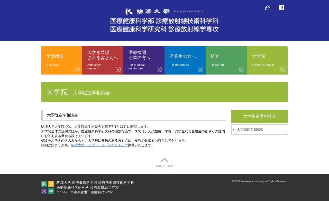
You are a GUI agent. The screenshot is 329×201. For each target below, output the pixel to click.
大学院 (270, 60)
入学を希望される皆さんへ (105, 60)
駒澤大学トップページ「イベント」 (98, 145)
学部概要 (64, 60)
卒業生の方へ (188, 60)
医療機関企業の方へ (146, 60)
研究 (229, 60)
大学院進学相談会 (250, 129)
